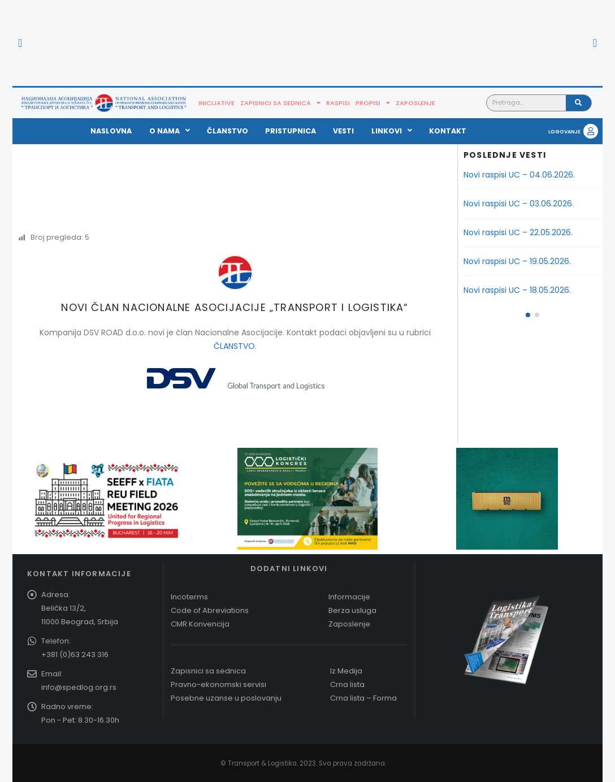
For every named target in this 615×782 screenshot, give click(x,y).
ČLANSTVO (234, 346)
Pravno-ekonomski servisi (218, 684)
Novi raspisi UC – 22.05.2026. (518, 232)
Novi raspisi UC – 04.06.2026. (519, 174)
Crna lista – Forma (363, 698)
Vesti (343, 131)
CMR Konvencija (200, 624)
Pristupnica (290, 131)
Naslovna (111, 131)
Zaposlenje (415, 102)
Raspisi (338, 102)
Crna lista (347, 684)
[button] (20, 43)
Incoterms (189, 596)
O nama (169, 131)
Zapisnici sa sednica (280, 102)
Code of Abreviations (210, 610)
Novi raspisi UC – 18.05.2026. (517, 290)
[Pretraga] (578, 103)
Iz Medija (346, 671)
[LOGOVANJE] (590, 131)
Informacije (349, 596)
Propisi (373, 102)
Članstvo (227, 131)
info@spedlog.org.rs (78, 687)
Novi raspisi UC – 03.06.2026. (519, 203)
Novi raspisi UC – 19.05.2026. (517, 261)
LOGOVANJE (564, 131)
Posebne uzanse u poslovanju (226, 698)
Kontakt (447, 131)
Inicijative (216, 102)
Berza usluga (352, 610)
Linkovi (391, 131)
